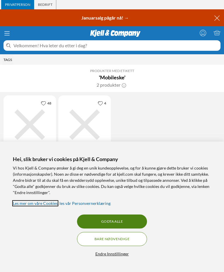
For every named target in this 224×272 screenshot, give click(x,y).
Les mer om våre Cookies (35, 203)
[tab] (17, 4)
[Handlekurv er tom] (217, 33)
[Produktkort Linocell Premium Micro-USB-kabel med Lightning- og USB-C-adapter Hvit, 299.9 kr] (84, 124)
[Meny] (7, 33)
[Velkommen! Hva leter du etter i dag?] (115, 45)
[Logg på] (203, 33)
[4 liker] (102, 103)
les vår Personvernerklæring (85, 203)
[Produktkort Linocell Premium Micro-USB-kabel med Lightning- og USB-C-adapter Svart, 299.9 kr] (30, 124)
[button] (123, 84)
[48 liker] (46, 103)
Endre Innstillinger (112, 253)
